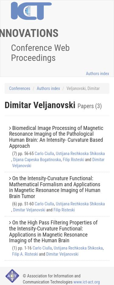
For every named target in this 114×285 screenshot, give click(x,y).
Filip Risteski (73, 159)
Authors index (97, 73)
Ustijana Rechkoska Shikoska (80, 153)
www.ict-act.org (87, 282)
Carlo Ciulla (44, 153)
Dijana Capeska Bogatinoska (37, 159)
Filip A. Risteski (25, 254)
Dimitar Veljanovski (29, 209)
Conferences (19, 88)
